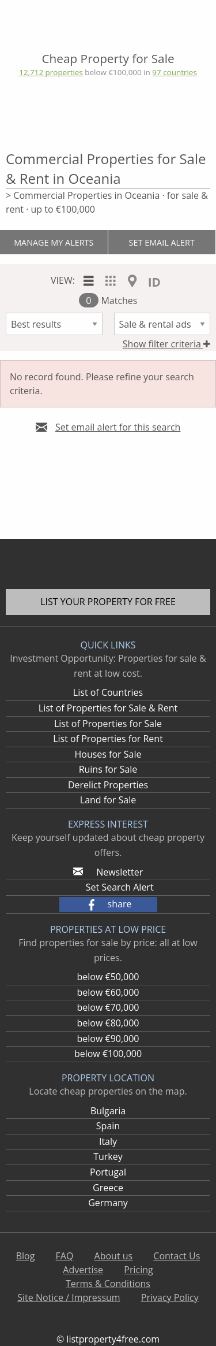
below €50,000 (108, 976)
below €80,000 (108, 1023)
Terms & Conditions (108, 1283)
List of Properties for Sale (108, 723)
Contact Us (176, 1255)
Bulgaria (108, 1110)
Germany (108, 1202)
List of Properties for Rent (108, 738)
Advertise (83, 1269)
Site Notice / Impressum (68, 1297)
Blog (25, 1255)
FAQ (65, 1255)
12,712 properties (51, 72)
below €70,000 (108, 1007)
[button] (108, 904)
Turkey (108, 1156)
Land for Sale (108, 799)
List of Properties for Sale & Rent (108, 708)
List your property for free (108, 601)
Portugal (108, 1172)
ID (154, 282)
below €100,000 (108, 1053)
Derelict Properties (108, 784)
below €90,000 (108, 1038)
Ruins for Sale (108, 769)
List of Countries (108, 692)
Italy (108, 1141)
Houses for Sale (107, 754)
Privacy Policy (170, 1297)
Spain (108, 1125)
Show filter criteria (166, 344)
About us (113, 1255)
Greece (108, 1187)
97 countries (174, 72)
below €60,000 (108, 992)
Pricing (138, 1269)
